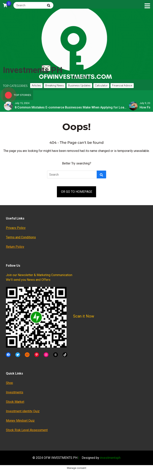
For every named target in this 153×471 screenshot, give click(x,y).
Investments (14, 392)
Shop (9, 383)
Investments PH (32, 70)
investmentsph (110, 458)
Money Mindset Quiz (20, 420)
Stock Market (15, 402)
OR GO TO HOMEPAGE (76, 192)
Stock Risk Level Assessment (27, 430)
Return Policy (15, 247)
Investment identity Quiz (23, 411)
